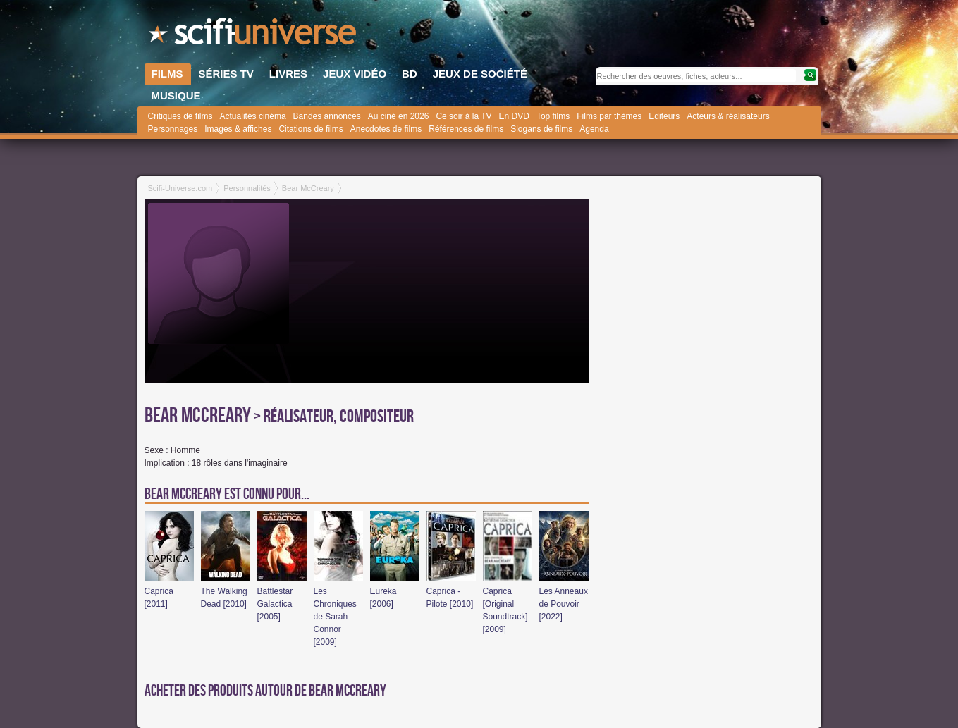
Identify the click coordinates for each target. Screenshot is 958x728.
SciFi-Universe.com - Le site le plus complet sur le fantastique (254, 35)
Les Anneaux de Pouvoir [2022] (563, 604)
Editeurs (664, 116)
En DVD (514, 116)
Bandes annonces (327, 116)
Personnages (173, 129)
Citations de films (310, 129)
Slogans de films (541, 129)
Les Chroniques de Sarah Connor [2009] (335, 616)
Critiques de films (180, 116)
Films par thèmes (609, 116)
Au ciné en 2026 (398, 116)
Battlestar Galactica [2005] (275, 604)
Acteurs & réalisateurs (728, 116)
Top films (553, 116)
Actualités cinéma (253, 116)
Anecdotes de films (386, 129)
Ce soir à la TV (463, 116)
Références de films (466, 129)
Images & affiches (237, 129)
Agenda (593, 129)
